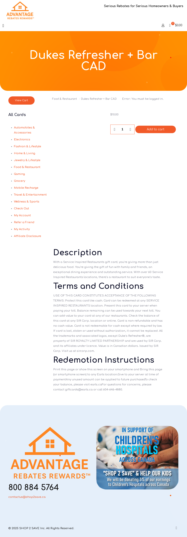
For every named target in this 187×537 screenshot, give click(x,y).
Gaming (19, 174)
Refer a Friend (24, 222)
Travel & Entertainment (30, 194)
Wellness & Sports (26, 201)
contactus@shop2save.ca (27, 497)
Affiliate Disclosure (27, 236)
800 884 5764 (33, 487)
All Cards (17, 115)
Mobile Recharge (26, 187)
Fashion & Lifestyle (27, 146)
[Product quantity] (122, 129)
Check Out (21, 208)
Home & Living (24, 153)
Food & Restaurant (64, 99)
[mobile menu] (3, 26)
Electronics (22, 139)
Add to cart (155, 129)
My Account (22, 215)
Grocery (19, 181)
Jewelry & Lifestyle (27, 160)
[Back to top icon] (175, 528)
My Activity (22, 229)
